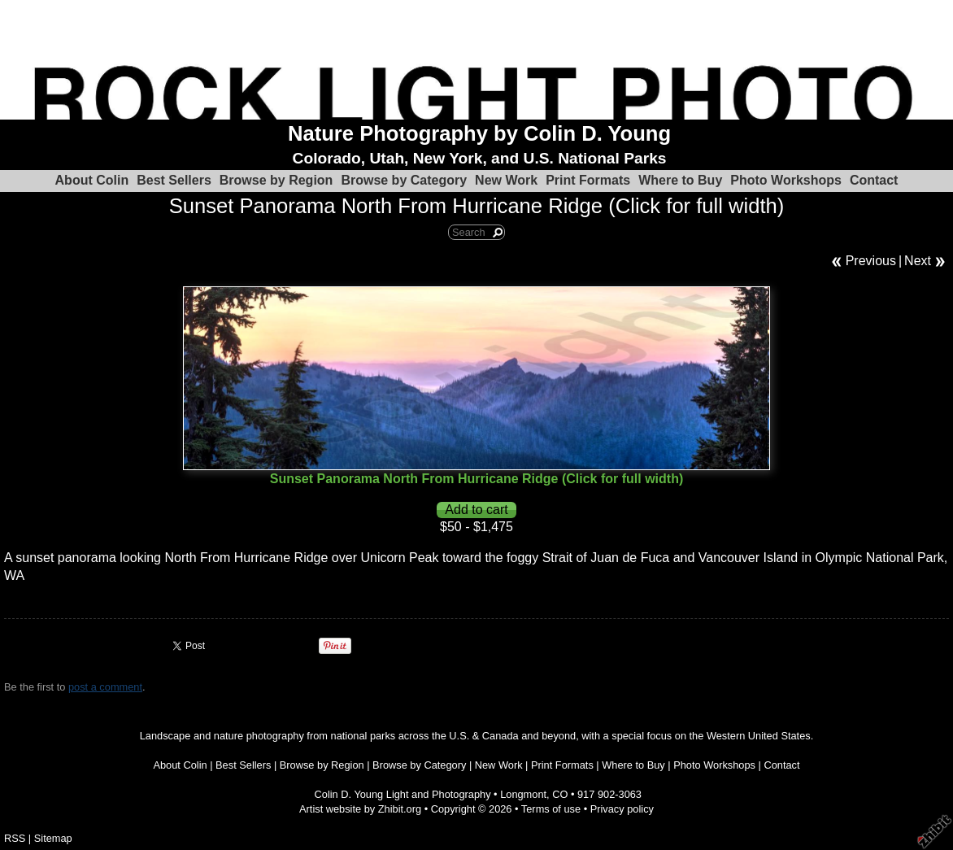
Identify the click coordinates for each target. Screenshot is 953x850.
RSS (14, 838)
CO (560, 794)
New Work (506, 180)
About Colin (92, 180)
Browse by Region (276, 180)
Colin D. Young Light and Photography (403, 794)
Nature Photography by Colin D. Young (479, 133)
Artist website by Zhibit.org (360, 809)
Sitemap (53, 838)
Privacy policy (622, 809)
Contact (874, 180)
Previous (871, 261)
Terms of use (551, 809)
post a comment (105, 687)
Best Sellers (174, 180)
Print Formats (588, 180)
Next (917, 261)
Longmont (523, 794)
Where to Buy (680, 180)
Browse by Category (404, 180)
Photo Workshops (786, 180)
